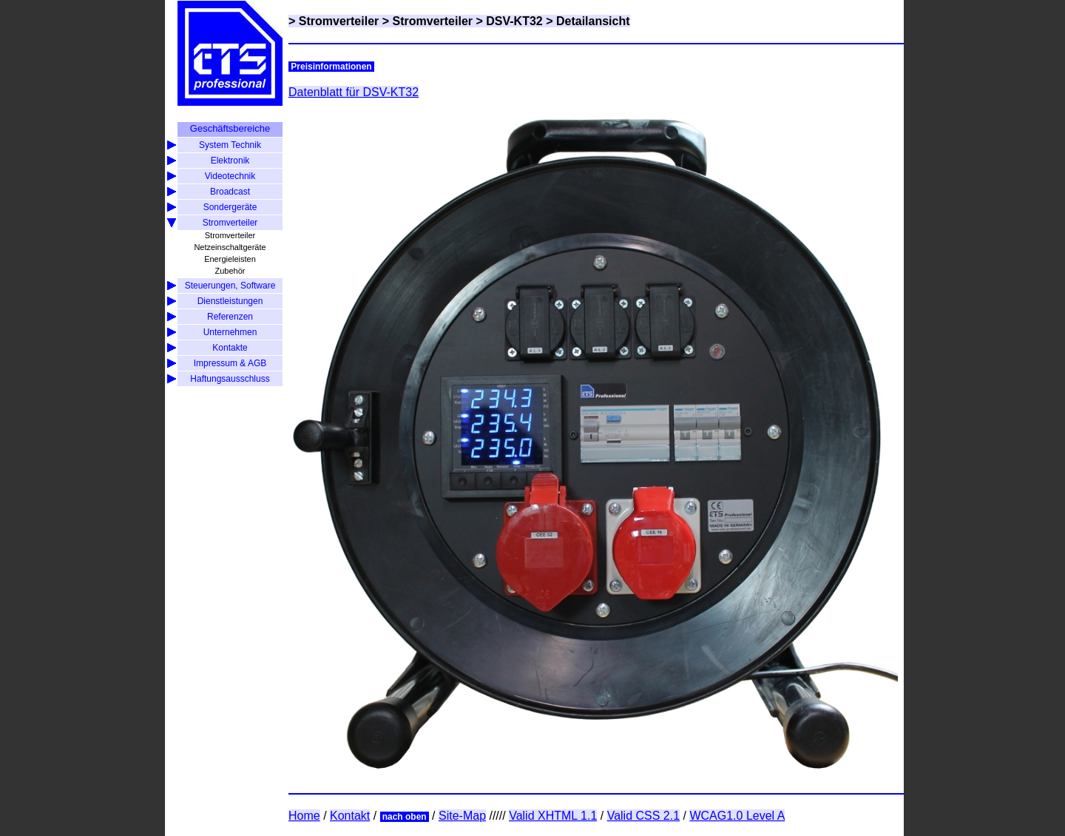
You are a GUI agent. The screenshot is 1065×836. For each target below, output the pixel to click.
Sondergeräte (230, 207)
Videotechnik (230, 176)
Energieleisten (230, 258)
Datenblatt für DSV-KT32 (353, 92)
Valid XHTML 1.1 (553, 815)
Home (304, 815)
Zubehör (230, 270)
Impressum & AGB (230, 363)
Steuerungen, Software (230, 285)
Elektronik (230, 160)
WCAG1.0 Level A (737, 815)
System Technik (230, 145)
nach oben (404, 817)
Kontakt (350, 815)
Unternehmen (230, 332)
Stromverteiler (230, 223)
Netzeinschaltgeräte (230, 247)
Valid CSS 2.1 (643, 815)
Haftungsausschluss (229, 379)
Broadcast (230, 191)
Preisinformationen (331, 66)
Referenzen (230, 316)
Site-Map (462, 815)
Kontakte (229, 348)
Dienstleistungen (230, 301)
